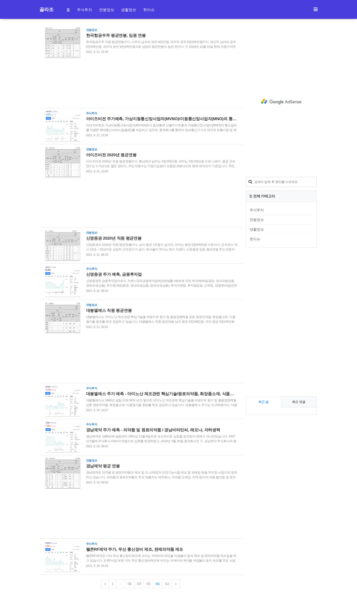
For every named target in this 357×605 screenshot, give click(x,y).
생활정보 (128, 10)
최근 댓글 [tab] (298, 402)
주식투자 (84, 10)
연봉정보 (106, 10)
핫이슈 (149, 10)
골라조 (46, 9)
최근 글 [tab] (263, 402)
